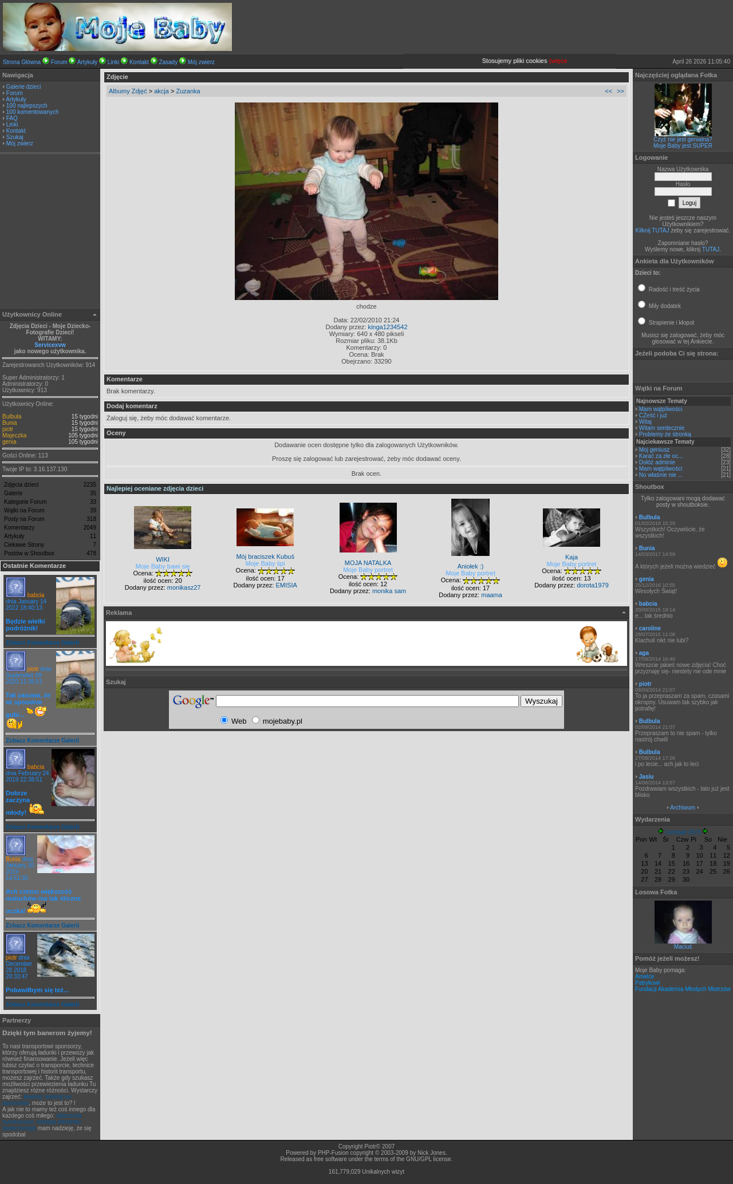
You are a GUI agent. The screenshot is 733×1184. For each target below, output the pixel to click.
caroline (650, 628)
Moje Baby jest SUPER (682, 146)
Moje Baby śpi (265, 563)
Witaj (645, 422)
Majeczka (14, 435)
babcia (35, 595)
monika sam (389, 590)
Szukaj (14, 137)
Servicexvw (50, 345)
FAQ (12, 118)
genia (9, 442)
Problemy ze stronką (665, 434)
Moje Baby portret (368, 569)
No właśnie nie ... (661, 475)
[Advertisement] (50, 232)
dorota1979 (593, 585)
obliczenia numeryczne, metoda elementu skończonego (41, 1121)
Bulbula (11, 416)
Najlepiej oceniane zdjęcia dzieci (155, 488)
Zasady (168, 62)
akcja (161, 91)
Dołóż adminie (657, 462)
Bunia (9, 423)
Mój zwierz (201, 62)
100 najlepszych (27, 105)
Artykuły (87, 62)
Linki (114, 62)
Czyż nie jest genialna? (682, 139)
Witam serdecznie (661, 428)
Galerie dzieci (23, 87)
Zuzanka (188, 91)
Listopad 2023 (683, 832)
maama (491, 594)
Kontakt (139, 62)
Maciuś (683, 947)
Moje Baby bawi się (163, 566)
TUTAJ (710, 249)
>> (620, 91)
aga (644, 653)
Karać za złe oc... (661, 456)
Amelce (644, 976)
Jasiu (646, 776)
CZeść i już (653, 415)
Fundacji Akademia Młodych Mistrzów (683, 989)
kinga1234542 (387, 326)
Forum (59, 62)
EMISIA (286, 585)
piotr (7, 429)
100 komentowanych (32, 112)
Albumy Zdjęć (128, 91)
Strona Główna (22, 62)
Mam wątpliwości (661, 409)
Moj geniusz (654, 450)
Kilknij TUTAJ (652, 230)
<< (608, 91)
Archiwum (682, 807)
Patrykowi (647, 983)
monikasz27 (184, 587)
